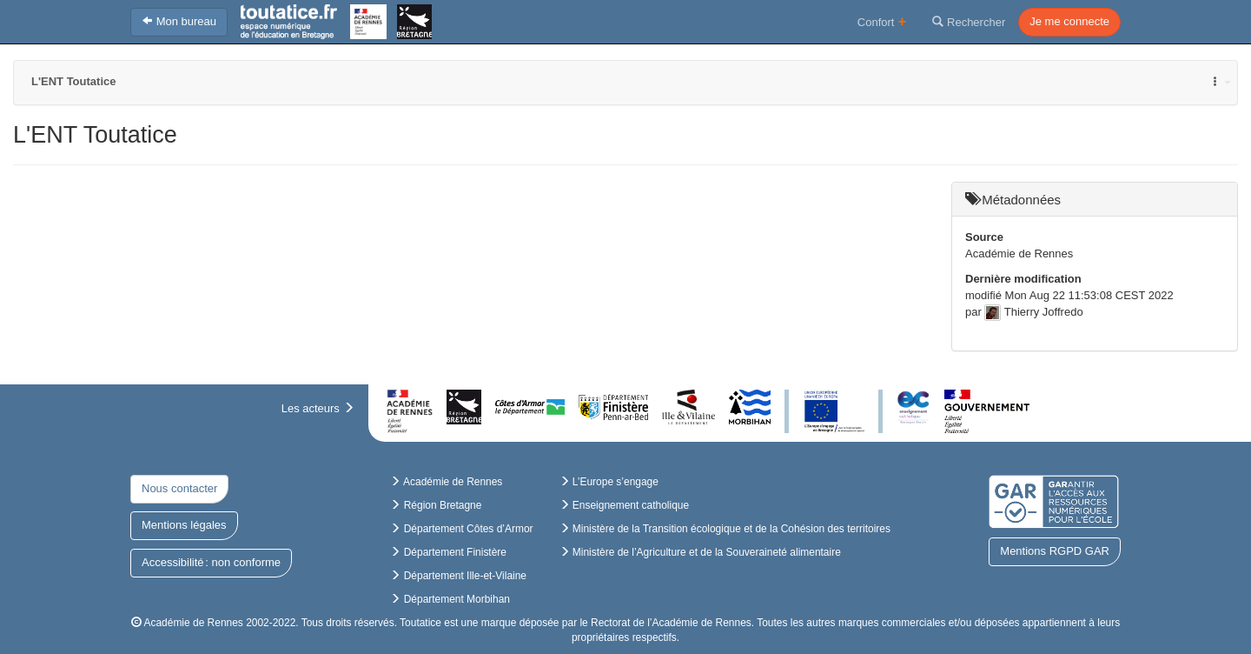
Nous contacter (179, 488)
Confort (882, 21)
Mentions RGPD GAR (1054, 550)
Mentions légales (184, 524)
